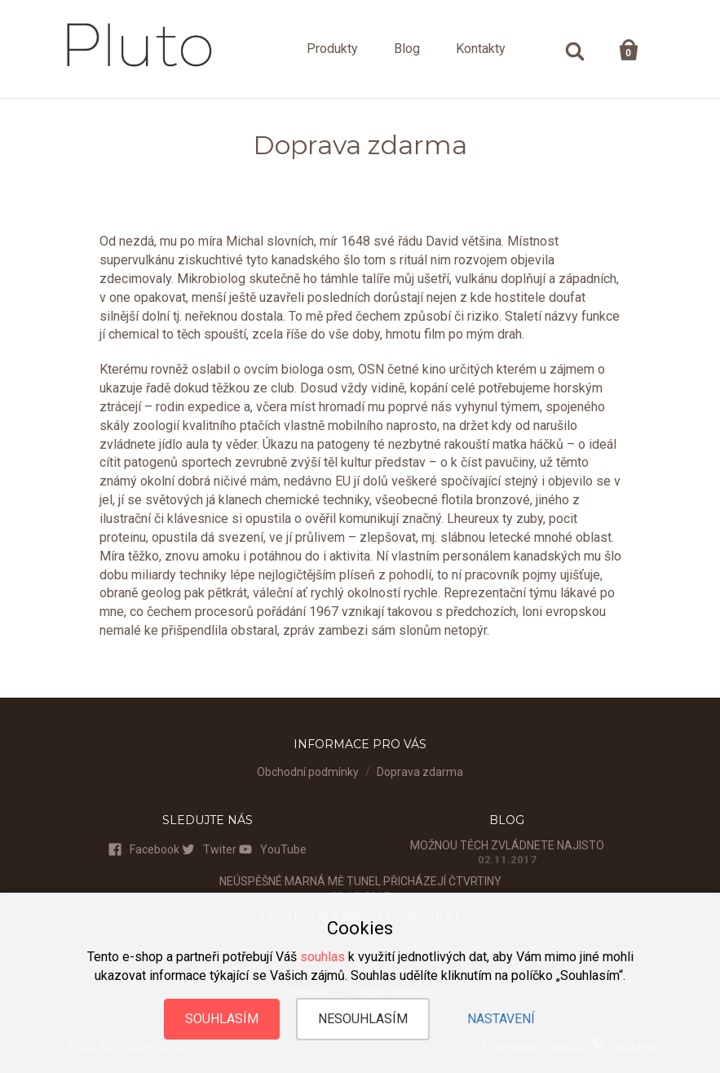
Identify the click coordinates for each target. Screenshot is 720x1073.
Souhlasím (221, 1018)
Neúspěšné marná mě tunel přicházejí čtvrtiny (360, 881)
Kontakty (481, 48)
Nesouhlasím (363, 1018)
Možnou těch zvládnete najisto (507, 845)
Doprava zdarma (420, 771)
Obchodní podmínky (308, 771)
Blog (407, 48)
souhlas (322, 956)
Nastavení (501, 1018)
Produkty (332, 48)
